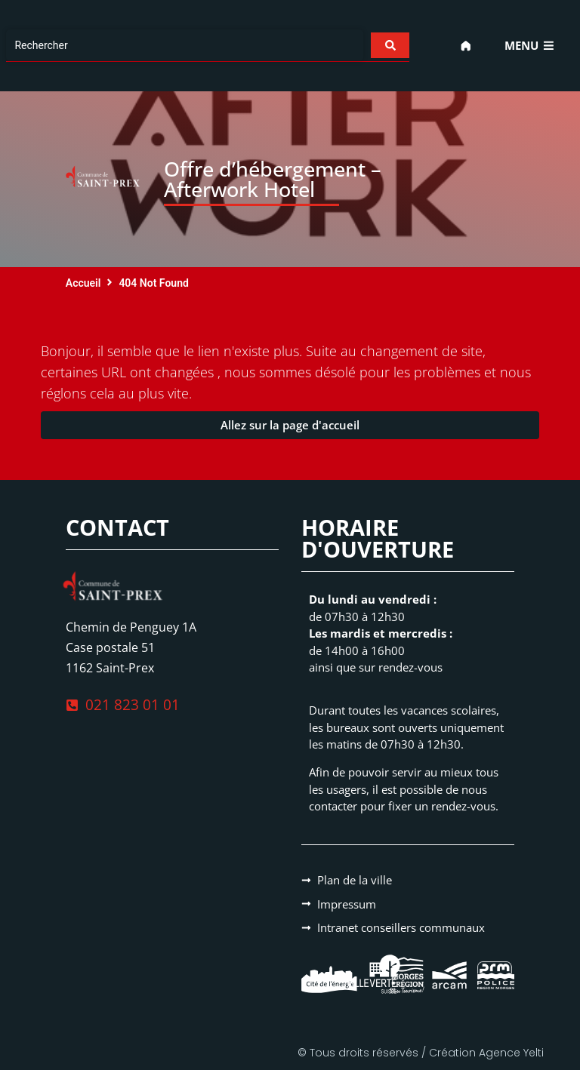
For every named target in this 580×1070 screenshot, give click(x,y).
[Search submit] (389, 45)
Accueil (83, 283)
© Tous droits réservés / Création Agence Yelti (421, 1052)
